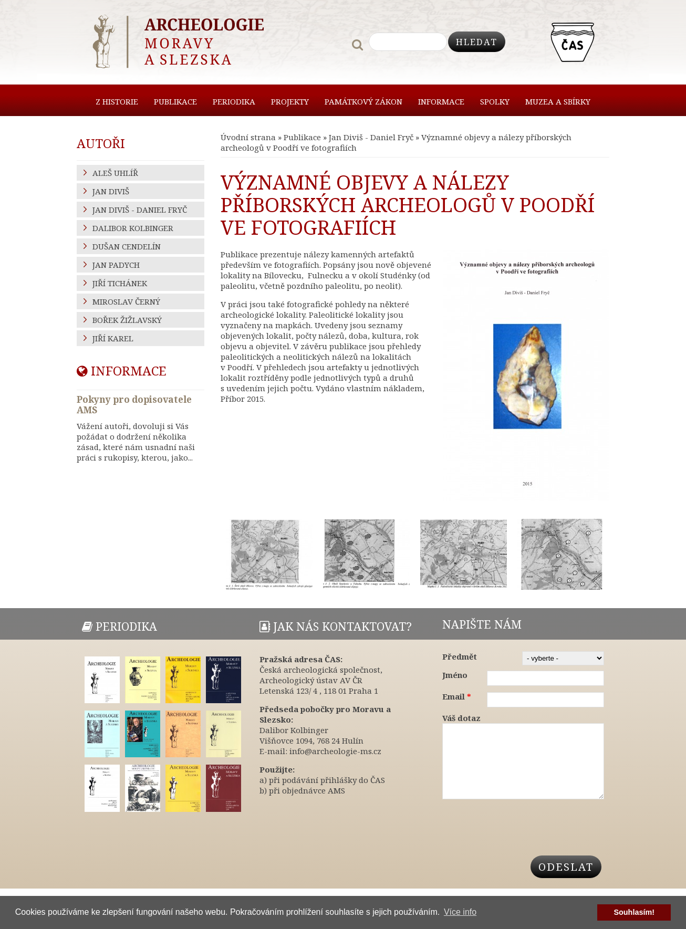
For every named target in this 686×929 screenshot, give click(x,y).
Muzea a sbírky (557, 101)
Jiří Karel (112, 338)
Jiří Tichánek (119, 283)
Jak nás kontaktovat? (335, 626)
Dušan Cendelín (126, 246)
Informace (441, 101)
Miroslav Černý (126, 301)
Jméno (454, 675)
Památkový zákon (363, 101)
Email (456, 696)
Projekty (290, 101)
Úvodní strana (248, 137)
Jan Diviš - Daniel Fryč (371, 137)
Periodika (234, 101)
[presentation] (522, 836)
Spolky (495, 101)
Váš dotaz (461, 718)
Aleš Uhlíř (115, 173)
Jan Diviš (110, 191)
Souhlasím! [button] (634, 912)
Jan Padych (116, 264)
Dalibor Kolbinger (132, 228)
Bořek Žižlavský (127, 320)
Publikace (175, 101)
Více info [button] (460, 911)
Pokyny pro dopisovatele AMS (134, 404)
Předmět (459, 656)
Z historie (117, 101)
